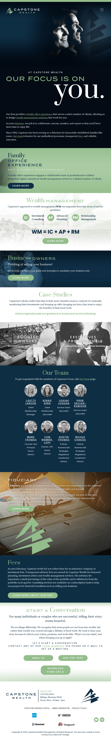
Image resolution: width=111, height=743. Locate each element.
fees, (80, 136)
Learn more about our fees (32, 595)
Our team (18, 136)
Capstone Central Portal (37, 708)
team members (53, 646)
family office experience (39, 114)
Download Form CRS (55, 670)
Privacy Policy (79, 708)
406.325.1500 (45, 691)
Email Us (38, 658)
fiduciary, (19, 123)
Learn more (20, 508)
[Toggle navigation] (102, 9)
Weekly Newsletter (61, 708)
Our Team (84, 379)
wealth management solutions (32, 117)
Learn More (20, 185)
